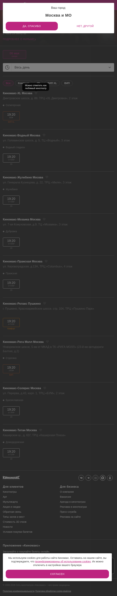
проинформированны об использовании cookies (63, 561)
